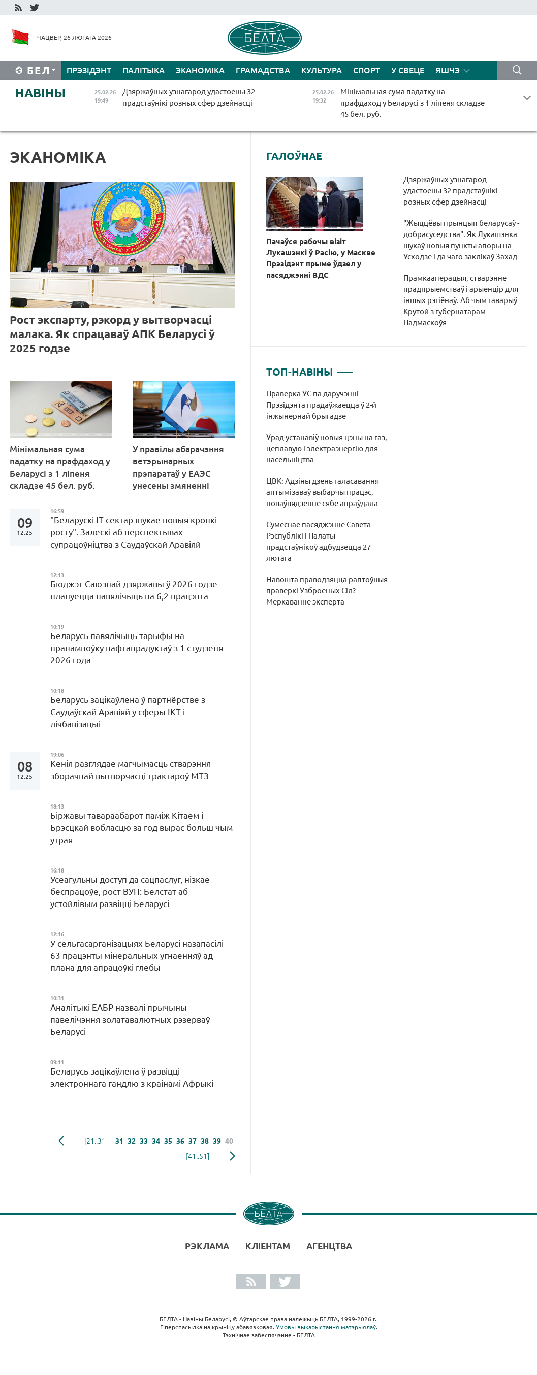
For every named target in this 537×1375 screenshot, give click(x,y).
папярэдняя (61, 1141)
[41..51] (197, 1156)
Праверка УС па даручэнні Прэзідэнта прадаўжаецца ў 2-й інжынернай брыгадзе (321, 404)
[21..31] (96, 1141)
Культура (321, 70)
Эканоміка (200, 70)
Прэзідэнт (89, 70)
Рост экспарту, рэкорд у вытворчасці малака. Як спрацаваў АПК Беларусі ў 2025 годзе (112, 333)
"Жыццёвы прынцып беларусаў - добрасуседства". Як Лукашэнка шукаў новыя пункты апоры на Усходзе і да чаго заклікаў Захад (461, 240)
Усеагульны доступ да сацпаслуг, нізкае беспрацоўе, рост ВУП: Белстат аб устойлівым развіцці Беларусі (130, 892)
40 (229, 1141)
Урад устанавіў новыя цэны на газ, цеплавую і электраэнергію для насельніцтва (326, 448)
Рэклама (207, 1246)
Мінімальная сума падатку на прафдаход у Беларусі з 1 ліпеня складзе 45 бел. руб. (60, 467)
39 (217, 1141)
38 (205, 1141)
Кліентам (267, 1246)
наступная (232, 1156)
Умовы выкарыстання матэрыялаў (326, 1327)
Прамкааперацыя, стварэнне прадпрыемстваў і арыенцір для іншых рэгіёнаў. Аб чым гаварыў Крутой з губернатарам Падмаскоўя (460, 300)
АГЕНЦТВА (329, 1246)
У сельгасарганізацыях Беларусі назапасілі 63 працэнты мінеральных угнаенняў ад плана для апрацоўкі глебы (137, 955)
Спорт (366, 70)
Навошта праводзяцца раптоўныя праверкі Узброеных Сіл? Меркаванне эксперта (327, 590)
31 (119, 1141)
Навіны (40, 93)
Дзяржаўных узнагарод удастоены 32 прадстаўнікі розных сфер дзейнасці (450, 190)
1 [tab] (345, 368)
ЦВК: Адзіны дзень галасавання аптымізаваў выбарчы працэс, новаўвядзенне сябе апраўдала (322, 492)
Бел (39, 70)
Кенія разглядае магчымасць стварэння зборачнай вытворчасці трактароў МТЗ (130, 770)
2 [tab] (362, 368)
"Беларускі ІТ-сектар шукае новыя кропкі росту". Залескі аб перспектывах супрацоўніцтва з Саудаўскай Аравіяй (133, 532)
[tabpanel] (327, 503)
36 (180, 1141)
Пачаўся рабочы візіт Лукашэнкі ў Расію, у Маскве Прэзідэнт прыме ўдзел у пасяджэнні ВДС (320, 258)
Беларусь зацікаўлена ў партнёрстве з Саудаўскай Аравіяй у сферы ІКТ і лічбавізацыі (127, 712)
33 (144, 1141)
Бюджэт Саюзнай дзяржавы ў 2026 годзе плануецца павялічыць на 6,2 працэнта (133, 590)
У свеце (407, 70)
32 (132, 1141)
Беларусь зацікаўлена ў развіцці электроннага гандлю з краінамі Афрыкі (131, 1077)
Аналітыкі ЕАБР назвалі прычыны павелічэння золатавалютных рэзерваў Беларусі (130, 1019)
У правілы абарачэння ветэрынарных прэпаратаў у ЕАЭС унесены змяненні (178, 467)
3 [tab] (379, 368)
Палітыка (143, 70)
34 (156, 1141)
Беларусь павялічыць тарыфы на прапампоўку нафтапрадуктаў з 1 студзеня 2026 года (136, 648)
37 (192, 1141)
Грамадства (263, 70)
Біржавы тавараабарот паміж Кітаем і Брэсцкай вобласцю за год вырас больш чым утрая (141, 828)
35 (168, 1141)
